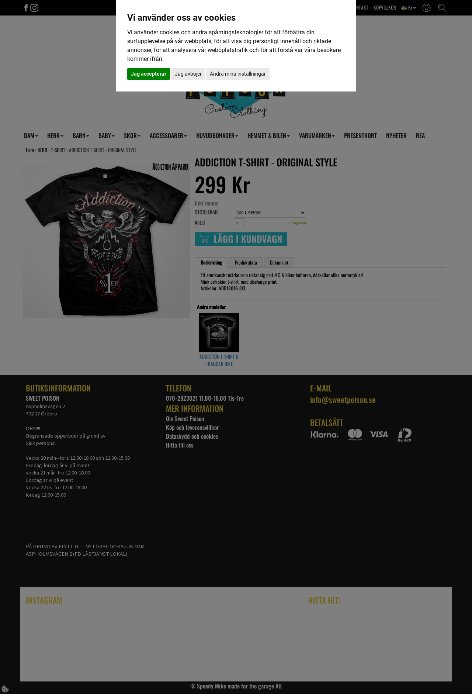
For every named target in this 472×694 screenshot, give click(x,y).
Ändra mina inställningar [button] (238, 74)
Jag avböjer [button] (188, 74)
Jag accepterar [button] (148, 74)
